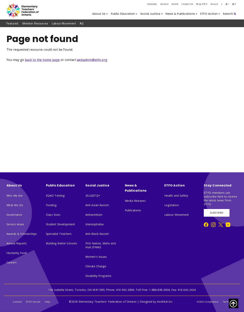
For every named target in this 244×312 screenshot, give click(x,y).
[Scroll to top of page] (233, 303)
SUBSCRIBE (216, 212)
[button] (100, 14)
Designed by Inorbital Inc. (156, 301)
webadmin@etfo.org (92, 60)
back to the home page (42, 60)
